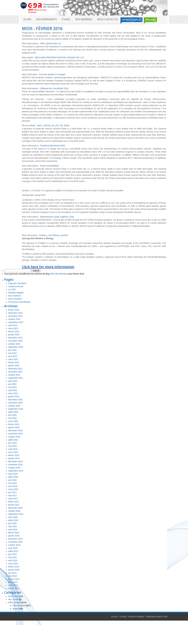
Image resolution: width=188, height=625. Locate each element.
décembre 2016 (15, 508)
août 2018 (12, 474)
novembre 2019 (15, 433)
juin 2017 (12, 492)
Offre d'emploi (14, 602)
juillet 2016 (13, 520)
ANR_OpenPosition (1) (50, 43)
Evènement (13, 596)
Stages (66, 19)
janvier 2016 (13, 536)
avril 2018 (12, 486)
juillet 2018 (13, 477)
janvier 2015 (13, 570)
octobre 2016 (14, 511)
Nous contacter (107, 19)
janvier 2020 (13, 427)
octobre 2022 (14, 344)
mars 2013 (13, 585)
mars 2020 (13, 421)
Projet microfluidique (49, 166)
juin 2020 (12, 415)
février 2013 (13, 588)
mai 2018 (12, 483)
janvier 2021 (13, 396)
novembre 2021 (15, 372)
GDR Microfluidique (59, 274)
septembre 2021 (15, 378)
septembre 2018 (15, 471)
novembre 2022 (15, 341)
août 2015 (12, 548)
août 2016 (12, 517)
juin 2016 (12, 523)
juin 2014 (12, 573)
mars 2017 (13, 498)
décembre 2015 (15, 539)
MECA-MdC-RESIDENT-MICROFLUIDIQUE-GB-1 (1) (59, 57)
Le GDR (27, 19)
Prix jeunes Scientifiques (19, 302)
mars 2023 (13, 328)
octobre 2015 (14, 545)
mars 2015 (13, 563)
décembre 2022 (15, 338)
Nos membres (83, 19)
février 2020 (13, 424)
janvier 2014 (13, 579)
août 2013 (12, 582)
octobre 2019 (14, 437)
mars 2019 (13, 452)
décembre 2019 (15, 430)
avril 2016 (12, 529)
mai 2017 (12, 495)
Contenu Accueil (15, 286)
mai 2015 (12, 557)
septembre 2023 (15, 322)
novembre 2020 (15, 402)
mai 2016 (12, 526)
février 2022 (13, 362)
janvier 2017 (13, 505)
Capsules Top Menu (17, 283)
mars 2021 (13, 393)
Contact (123, 616)
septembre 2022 (15, 347)
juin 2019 (12, 443)
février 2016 (13, 532)
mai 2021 (12, 387)
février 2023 (13, 331)
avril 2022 (12, 356)
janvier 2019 (13, 458)
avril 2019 (12, 449)
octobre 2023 (14, 319)
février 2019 (13, 455)
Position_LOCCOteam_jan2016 (53, 235)
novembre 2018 (15, 464)
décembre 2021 (15, 368)
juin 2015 (12, 554)
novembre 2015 (15, 542)
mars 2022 (13, 359)
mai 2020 (12, 418)
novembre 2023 (15, 316)
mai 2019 (12, 446)
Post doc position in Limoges (52, 74)
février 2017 (13, 502)
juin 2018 (12, 480)
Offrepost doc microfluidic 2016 (54, 88)
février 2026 (13, 310)
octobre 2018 (14, 467)
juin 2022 (12, 350)
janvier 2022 (13, 365)
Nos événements (46, 19)
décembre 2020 (15, 399)
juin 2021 (12, 384)
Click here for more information (48, 266)
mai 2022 (12, 353)
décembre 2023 (15, 313)
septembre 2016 (15, 514)
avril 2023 (12, 325)
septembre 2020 (15, 409)
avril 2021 (12, 390)
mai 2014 (12, 576)
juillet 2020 (13, 412)
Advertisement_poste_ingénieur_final (57, 217)
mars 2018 (13, 489)
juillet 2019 (13, 440)
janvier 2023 (13, 334)
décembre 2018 (15, 461)
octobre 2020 (14, 406)
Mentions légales (16, 292)
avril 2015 (12, 560)
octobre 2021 (14, 375)
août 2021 (12, 381)
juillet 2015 (13, 551)
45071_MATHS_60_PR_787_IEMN (53, 125)
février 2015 (13, 566)
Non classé (13, 599)
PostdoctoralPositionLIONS (52, 145)
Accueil (114, 616)
